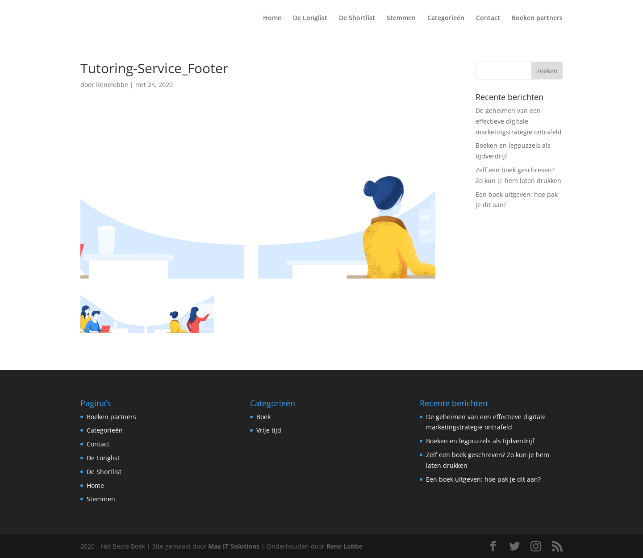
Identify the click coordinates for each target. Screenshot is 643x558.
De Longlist (310, 18)
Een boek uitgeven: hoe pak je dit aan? (483, 479)
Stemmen (401, 18)
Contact (488, 18)
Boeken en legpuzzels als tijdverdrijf (480, 441)
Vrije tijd (268, 430)
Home (272, 18)
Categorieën (445, 18)
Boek (263, 416)
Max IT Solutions (233, 546)
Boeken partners (537, 18)
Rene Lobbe (344, 546)
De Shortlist (357, 18)
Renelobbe (112, 84)
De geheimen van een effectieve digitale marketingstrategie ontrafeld (519, 121)
